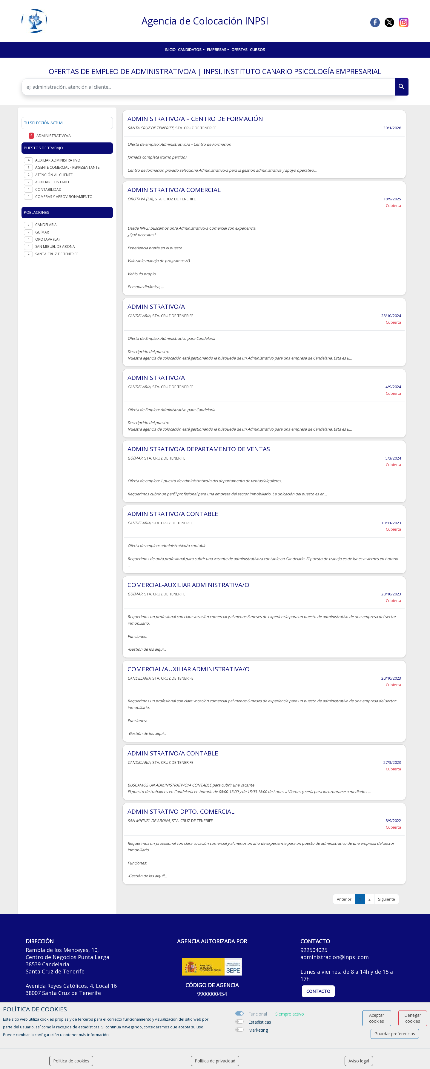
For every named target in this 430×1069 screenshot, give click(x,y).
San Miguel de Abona (55, 246)
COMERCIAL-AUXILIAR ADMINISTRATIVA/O (188, 584)
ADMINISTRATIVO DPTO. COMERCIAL (181, 811)
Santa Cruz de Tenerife (56, 254)
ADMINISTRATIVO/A (156, 306)
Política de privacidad (215, 1061)
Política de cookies (71, 1061)
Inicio (170, 49)
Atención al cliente (54, 174)
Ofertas (239, 49)
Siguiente (386, 899)
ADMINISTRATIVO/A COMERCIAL (174, 189)
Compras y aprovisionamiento (64, 196)
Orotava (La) (47, 239)
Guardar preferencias (394, 1033)
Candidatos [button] (190, 49)
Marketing (258, 1030)
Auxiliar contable (52, 182)
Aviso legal (358, 1061)
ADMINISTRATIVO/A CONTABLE (173, 513)
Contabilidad (48, 189)
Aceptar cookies (376, 1018)
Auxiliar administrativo (57, 160)
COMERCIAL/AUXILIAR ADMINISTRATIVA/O (189, 669)
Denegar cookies (412, 1018)
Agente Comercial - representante (67, 167)
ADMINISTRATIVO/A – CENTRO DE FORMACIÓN (195, 118)
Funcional (257, 1014)
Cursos (257, 49)
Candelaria (46, 224)
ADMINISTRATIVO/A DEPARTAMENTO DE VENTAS (199, 449)
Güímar (42, 232)
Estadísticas (259, 1022)
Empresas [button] (216, 49)
